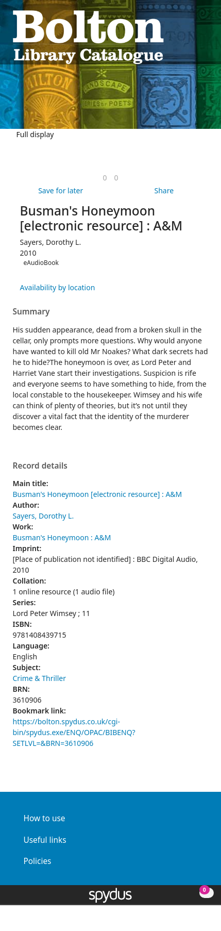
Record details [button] (40, 466)
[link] (105, 177)
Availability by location (57, 287)
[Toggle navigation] (203, 36)
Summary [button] (31, 312)
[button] (190, 36)
